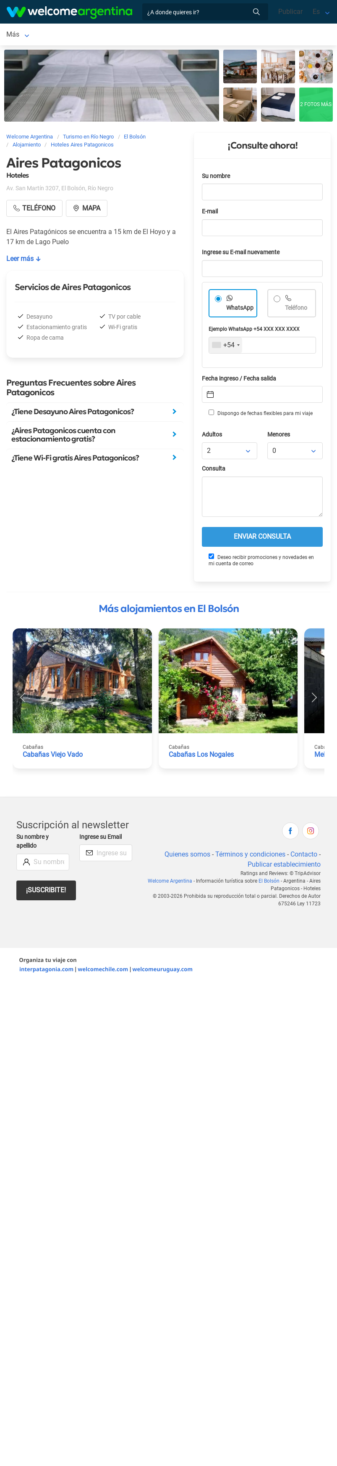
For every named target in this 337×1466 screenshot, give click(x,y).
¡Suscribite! (46, 892)
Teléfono (296, 309)
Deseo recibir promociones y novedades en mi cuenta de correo (261, 561)
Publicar (290, 12)
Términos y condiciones (250, 856)
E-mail (210, 213)
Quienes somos (187, 856)
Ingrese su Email (100, 838)
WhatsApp (239, 309)
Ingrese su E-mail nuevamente (241, 254)
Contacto (303, 856)
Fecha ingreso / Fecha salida (239, 380)
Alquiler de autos (140, 35)
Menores (278, 436)
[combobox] (225, 347)
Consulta (213, 470)
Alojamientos (68, 35)
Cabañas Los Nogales (201, 756)
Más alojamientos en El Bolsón (169, 610)
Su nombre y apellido (32, 843)
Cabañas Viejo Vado (53, 756)
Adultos (212, 436)
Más (181, 35)
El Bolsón (20, 35)
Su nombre (216, 177)
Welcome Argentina (170, 883)
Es (316, 12)
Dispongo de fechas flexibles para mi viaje (261, 414)
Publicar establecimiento (284, 866)
